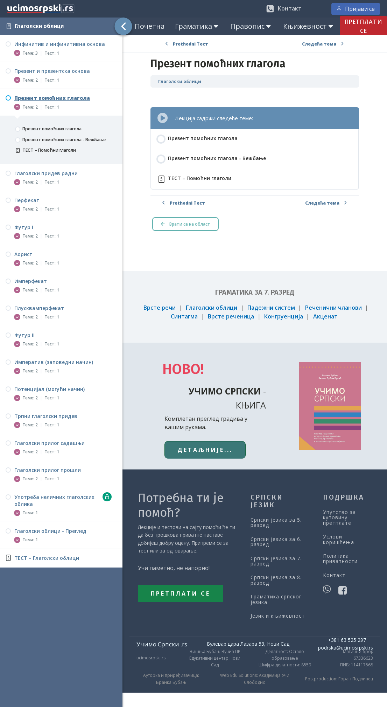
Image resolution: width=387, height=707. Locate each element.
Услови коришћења (338, 539)
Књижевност (309, 26)
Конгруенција (283, 316)
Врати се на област (185, 224)
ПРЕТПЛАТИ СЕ (180, 593)
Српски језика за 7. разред (276, 561)
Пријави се (356, 9)
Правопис (251, 26)
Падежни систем (271, 307)
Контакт (334, 575)
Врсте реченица (231, 316)
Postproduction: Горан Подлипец (339, 679)
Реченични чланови (333, 307)
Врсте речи (159, 307)
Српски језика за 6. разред (276, 541)
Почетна (149, 26)
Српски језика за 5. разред (276, 522)
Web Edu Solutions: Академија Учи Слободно (254, 678)
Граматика (197, 26)
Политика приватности (340, 558)
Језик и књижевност (278, 615)
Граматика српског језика (276, 599)
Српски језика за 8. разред (276, 580)
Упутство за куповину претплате (339, 517)
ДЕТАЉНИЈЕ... (205, 450)
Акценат (325, 316)
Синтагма (184, 316)
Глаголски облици (39, 26)
